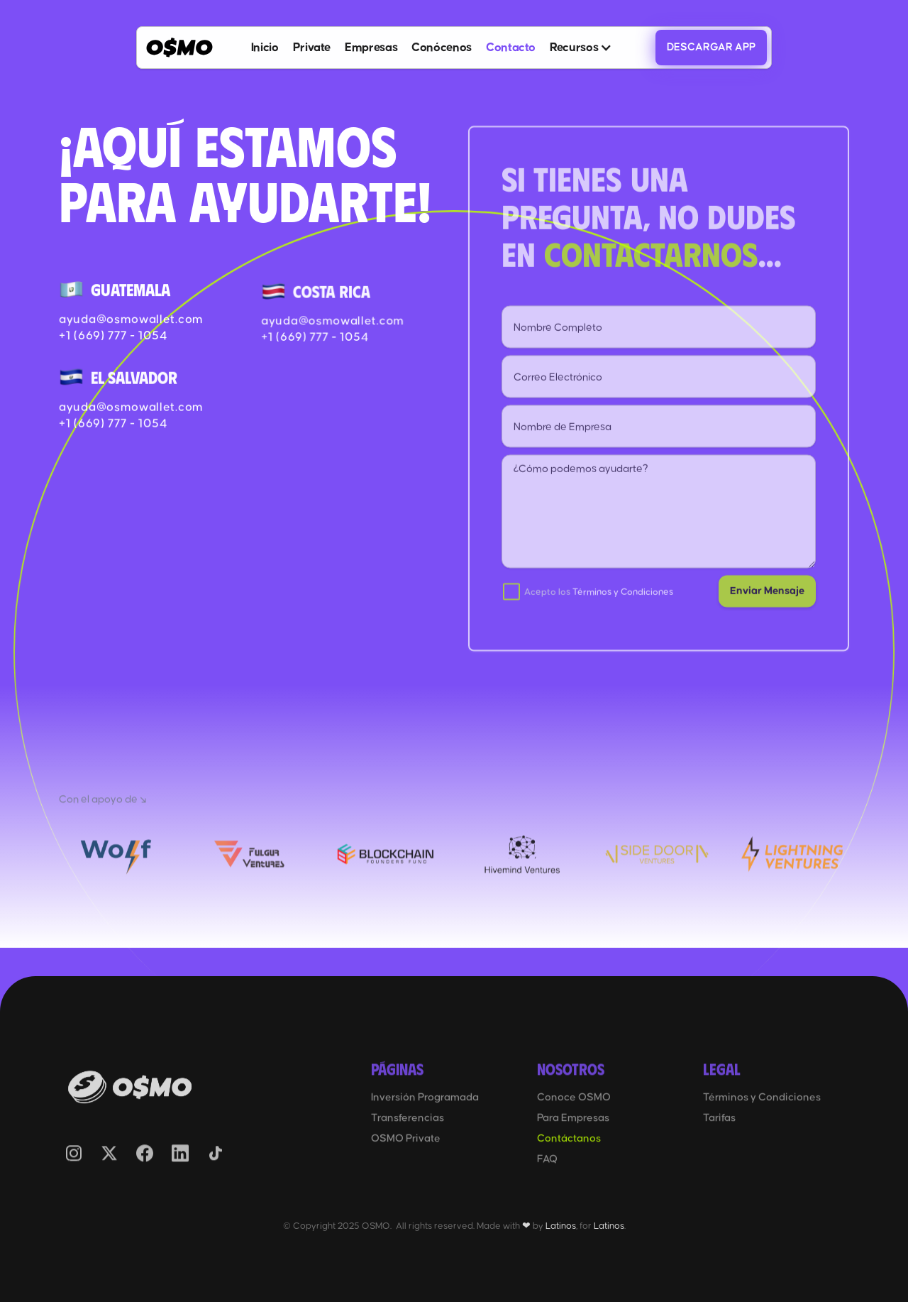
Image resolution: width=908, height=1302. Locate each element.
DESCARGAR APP (711, 47)
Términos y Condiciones (622, 605)
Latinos (561, 1226)
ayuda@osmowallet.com (131, 319)
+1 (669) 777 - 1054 (113, 335)
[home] (179, 47)
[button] (581, 48)
